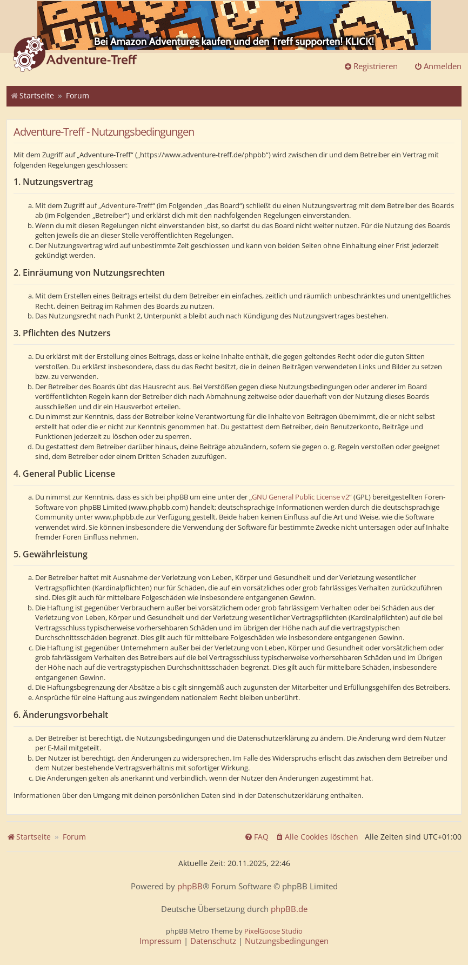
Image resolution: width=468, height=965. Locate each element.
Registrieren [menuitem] (371, 66)
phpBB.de (289, 909)
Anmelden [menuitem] (438, 66)
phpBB (190, 886)
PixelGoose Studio (273, 931)
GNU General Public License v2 (300, 497)
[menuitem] (316, 837)
